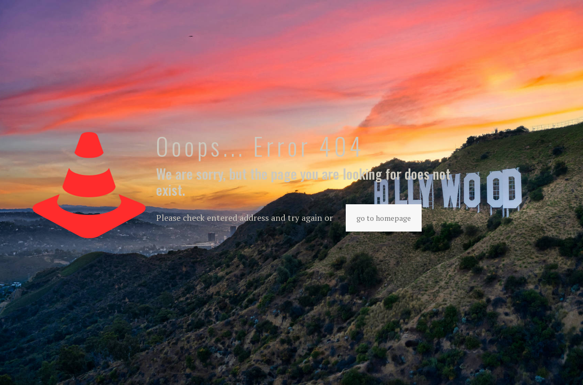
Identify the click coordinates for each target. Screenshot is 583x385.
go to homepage (383, 218)
